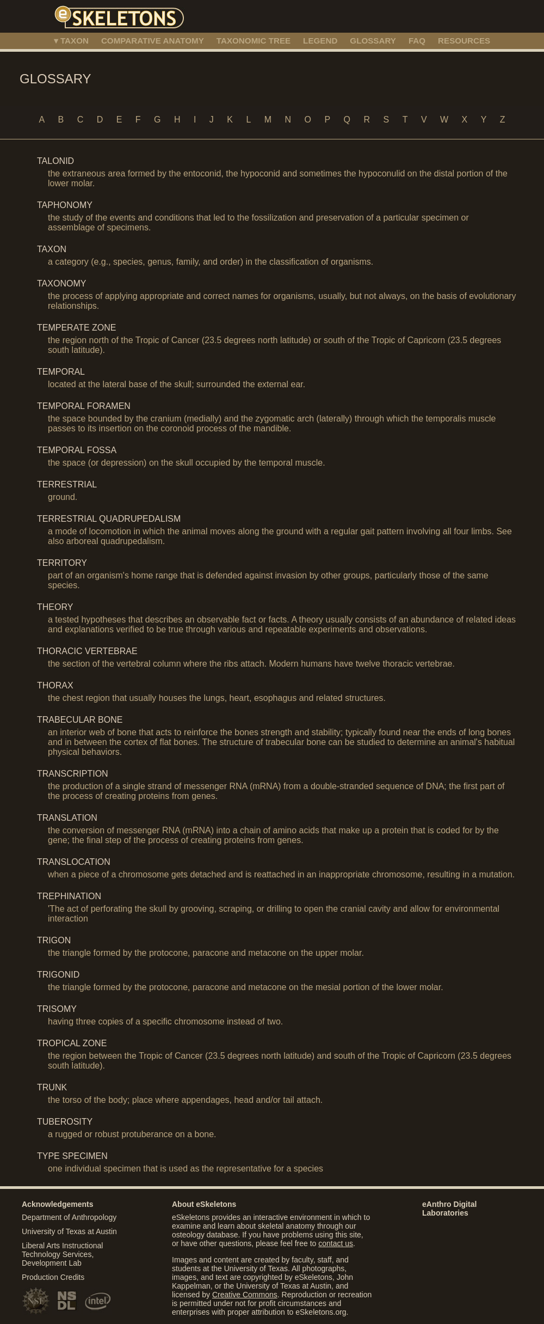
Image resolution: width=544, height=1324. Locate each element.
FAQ (417, 40)
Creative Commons (244, 1294)
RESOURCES (464, 40)
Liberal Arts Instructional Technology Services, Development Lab (62, 1254)
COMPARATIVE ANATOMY (152, 40)
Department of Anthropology (69, 1217)
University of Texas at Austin (69, 1231)
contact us (335, 1243)
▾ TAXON (71, 40)
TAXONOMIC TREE (253, 40)
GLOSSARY (373, 40)
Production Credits (53, 1277)
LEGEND (320, 40)
